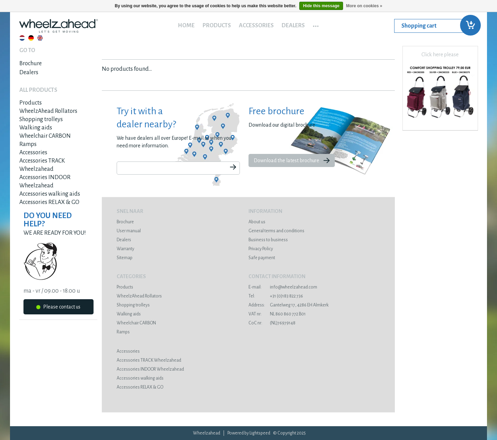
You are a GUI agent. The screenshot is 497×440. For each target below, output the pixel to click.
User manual (129, 230)
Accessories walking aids (49, 194)
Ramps (28, 144)
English (40, 38)
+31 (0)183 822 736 (275, 296)
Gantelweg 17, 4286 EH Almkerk (288, 305)
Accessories (256, 25)
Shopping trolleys (41, 119)
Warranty (125, 248)
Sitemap (125, 257)
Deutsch (31, 38)
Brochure (30, 63)
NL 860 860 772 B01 (277, 314)
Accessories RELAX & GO (49, 202)
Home (186, 25)
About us (256, 221)
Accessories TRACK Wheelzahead (149, 360)
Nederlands (22, 38)
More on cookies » (364, 5)
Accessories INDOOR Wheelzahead (150, 369)
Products (217, 25)
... (316, 24)
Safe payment (261, 257)
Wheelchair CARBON (45, 136)
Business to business (268, 239)
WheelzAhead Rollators (48, 111)
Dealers (293, 25)
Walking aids (35, 128)
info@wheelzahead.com (282, 287)
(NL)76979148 (271, 323)
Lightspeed (260, 433)
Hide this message (321, 5)
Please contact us (58, 308)
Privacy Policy (260, 248)
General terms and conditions (276, 230)
